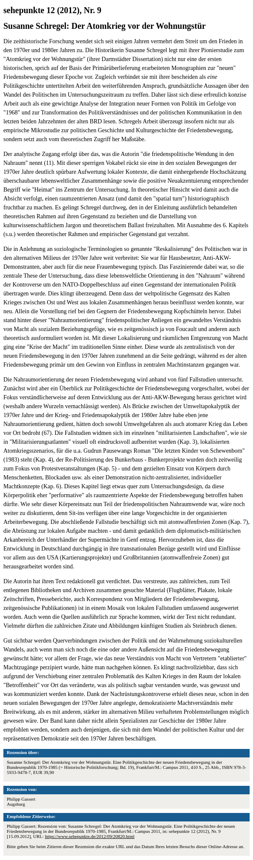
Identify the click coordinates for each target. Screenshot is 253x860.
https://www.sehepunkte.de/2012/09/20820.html (90, 836)
